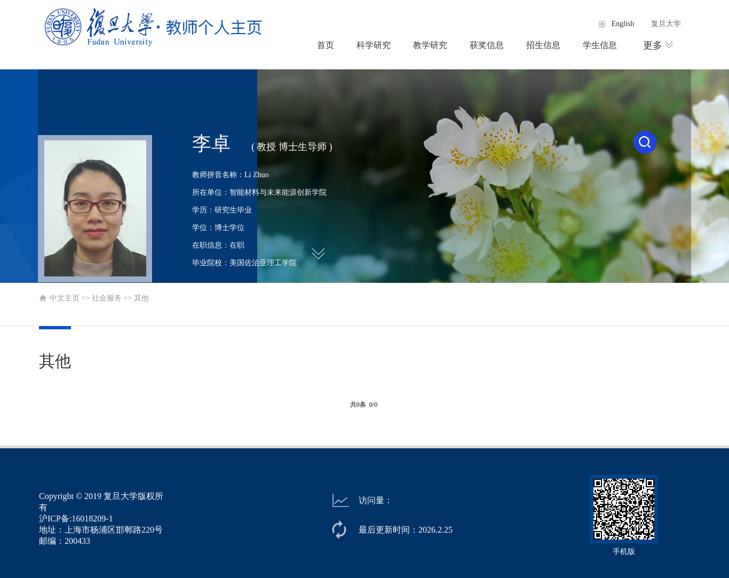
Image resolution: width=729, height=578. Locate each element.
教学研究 (430, 45)
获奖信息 (487, 45)
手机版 (624, 552)
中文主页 (65, 298)
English (623, 24)
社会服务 (107, 298)
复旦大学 (666, 24)
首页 (325, 45)
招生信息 (543, 45)
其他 (141, 298)
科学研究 (373, 45)
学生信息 (600, 45)
